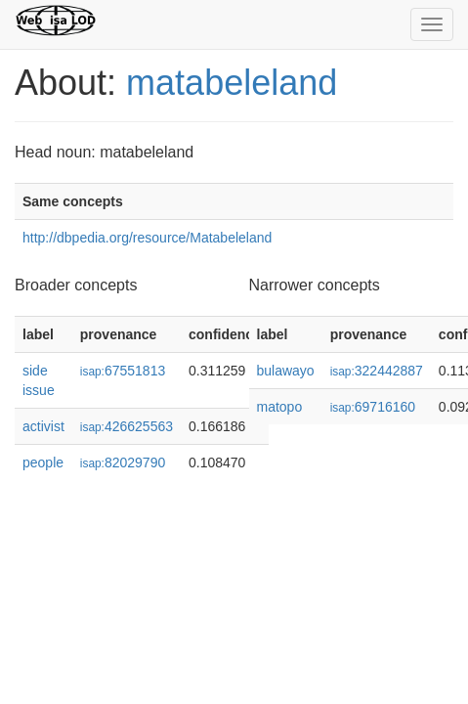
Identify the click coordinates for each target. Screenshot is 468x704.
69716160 (372, 407)
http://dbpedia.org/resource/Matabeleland (147, 237)
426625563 (126, 426)
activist (43, 426)
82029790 (122, 462)
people (43, 462)
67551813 (122, 370)
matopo (280, 407)
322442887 (376, 370)
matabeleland (231, 83)
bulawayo (286, 370)
